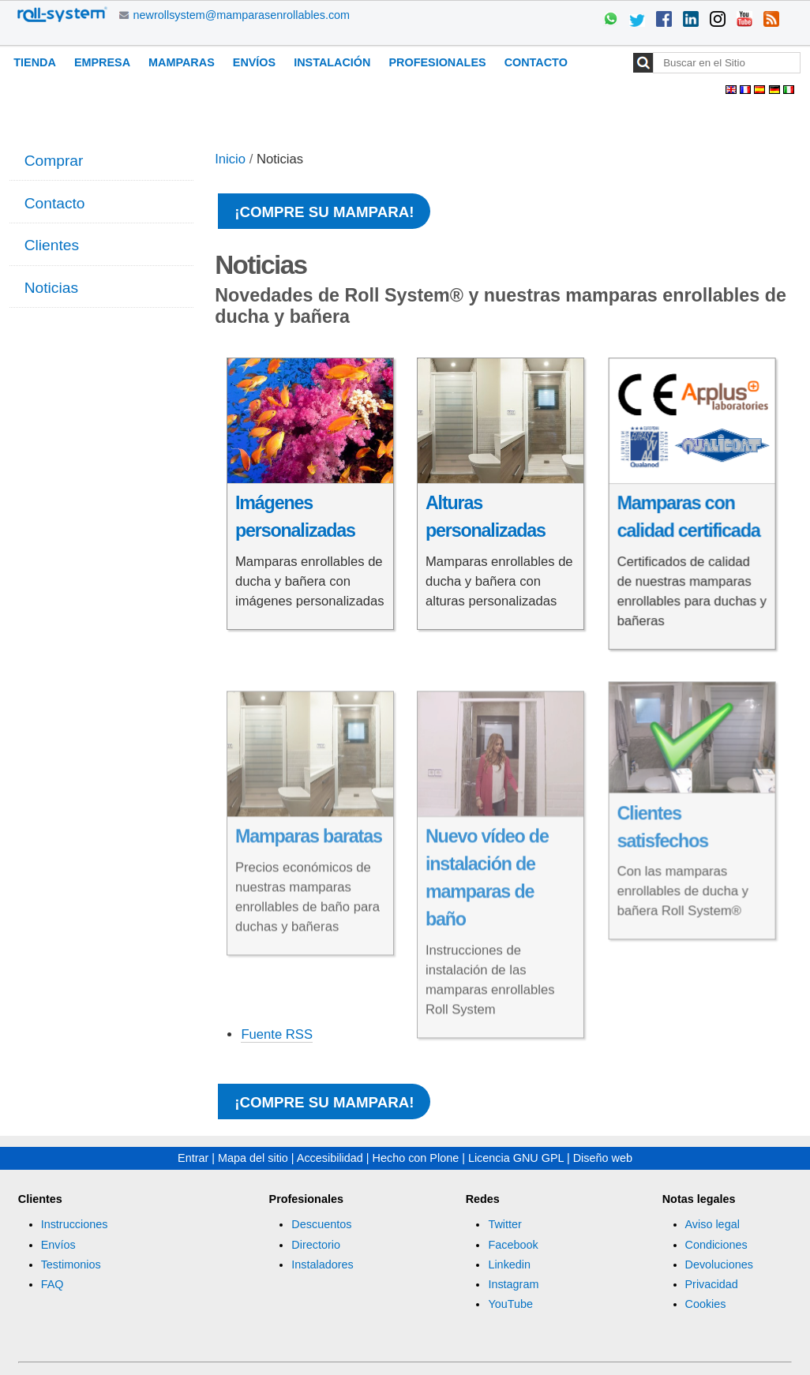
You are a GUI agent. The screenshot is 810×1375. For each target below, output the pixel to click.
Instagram (513, 1284)
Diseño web (602, 1158)
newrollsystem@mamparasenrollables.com (242, 15)
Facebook (513, 1244)
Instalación (332, 62)
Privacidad (711, 1284)
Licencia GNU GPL (516, 1158)
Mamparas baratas (308, 865)
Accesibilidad (330, 1158)
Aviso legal (712, 1224)
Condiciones (716, 1244)
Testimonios (71, 1264)
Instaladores (322, 1264)
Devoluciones (719, 1264)
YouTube (510, 1304)
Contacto (536, 62)
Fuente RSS (277, 1034)
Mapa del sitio (253, 1158)
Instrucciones (74, 1224)
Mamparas (181, 62)
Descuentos (321, 1224)
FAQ (52, 1284)
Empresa (102, 62)
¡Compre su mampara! (324, 212)
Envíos (254, 62)
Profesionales (437, 62)
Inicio (230, 159)
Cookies (705, 1304)
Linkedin (509, 1264)
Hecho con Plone (416, 1158)
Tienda (34, 62)
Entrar (193, 1158)
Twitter (504, 1224)
